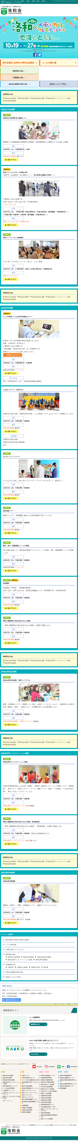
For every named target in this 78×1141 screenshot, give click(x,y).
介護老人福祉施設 (27, 1111)
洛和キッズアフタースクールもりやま (49, 1110)
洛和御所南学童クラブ (47, 1105)
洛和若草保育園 (45, 1114)
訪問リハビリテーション (29, 1091)
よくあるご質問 (48, 1126)
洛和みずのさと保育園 (47, 1090)
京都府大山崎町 (22, 967)
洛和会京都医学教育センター (68, 1084)
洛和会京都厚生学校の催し (18, 84)
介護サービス (26, 1076)
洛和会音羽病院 (24, 98)
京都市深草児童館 (46, 1103)
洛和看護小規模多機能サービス (30, 1103)
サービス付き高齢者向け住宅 (30, 1081)
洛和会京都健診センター (48, 1076)
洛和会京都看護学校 (66, 1076)
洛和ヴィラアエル (27, 721)
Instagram (52, 1067)
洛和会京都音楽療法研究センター (68, 1081)
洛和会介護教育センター (67, 1078)
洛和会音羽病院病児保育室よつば (49, 1116)
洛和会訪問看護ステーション (30, 1089)
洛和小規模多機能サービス (30, 1100)
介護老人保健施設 (27, 1108)
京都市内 (11, 967)
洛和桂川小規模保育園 (47, 1083)
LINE (62, 1067)
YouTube (39, 1067)
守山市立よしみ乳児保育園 (49, 1092)
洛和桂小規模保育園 (47, 1081)
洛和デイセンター (27, 1096)
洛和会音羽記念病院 (38, 98)
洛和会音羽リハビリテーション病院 (59, 98)
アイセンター (20, 370)
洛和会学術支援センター (67, 1087)
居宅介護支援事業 (27, 1087)
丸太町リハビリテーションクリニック (11, 1094)
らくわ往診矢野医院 (9, 1089)
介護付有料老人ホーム (28, 1078)
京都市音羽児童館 (46, 1096)
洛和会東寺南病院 (10, 101)
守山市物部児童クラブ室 (48, 1108)
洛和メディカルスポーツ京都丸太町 (16, 221)
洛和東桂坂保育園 (46, 1078)
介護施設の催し (18, 77)
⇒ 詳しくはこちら (9, 204)
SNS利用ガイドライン (35, 1126)
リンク (64, 1)
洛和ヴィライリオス (10, 276)
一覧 (32, 1064)
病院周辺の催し (18, 71)
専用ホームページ (13, 355)
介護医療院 (25, 1106)
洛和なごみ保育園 (46, 1094)
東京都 (45, 967)
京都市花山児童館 (46, 1101)
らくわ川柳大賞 (49, 63)
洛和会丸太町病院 (10, 98)
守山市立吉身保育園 (47, 1087)
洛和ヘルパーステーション (30, 1093)
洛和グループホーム (28, 1098)
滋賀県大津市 (35, 967)
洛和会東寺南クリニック (10, 1087)
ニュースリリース (72, 1)
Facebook (74, 1067)
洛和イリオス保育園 (47, 1120)
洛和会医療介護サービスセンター (30, 1084)
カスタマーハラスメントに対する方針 (65, 1126)
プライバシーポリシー (21, 1126)
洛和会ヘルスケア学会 (58, 84)
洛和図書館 (63, 1089)
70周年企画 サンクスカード (15, 949)
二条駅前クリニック (9, 1091)
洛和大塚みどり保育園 (47, 1085)
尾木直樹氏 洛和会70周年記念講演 (18, 63)
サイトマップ (57, 1)
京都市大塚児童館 (46, 1099)
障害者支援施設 (26, 1113)
